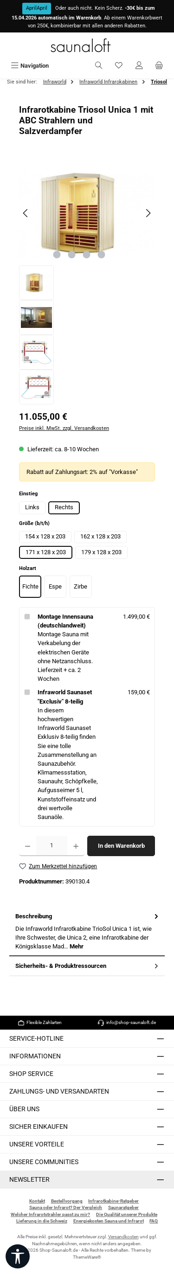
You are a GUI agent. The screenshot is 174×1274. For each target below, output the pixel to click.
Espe (55, 586)
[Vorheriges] (26, 213)
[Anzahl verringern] (27, 846)
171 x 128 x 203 (46, 552)
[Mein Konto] (139, 65)
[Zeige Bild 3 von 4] (86, 254)
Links (32, 507)
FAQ (153, 1220)
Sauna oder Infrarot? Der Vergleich (65, 1207)
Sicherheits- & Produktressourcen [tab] (87, 966)
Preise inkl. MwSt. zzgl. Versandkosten (64, 428)
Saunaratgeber (123, 1207)
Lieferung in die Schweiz (41, 1220)
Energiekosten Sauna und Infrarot (108, 1220)
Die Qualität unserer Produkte (126, 1214)
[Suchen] (99, 65)
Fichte (30, 586)
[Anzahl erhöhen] (75, 846)
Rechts (64, 507)
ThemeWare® (87, 1257)
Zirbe (80, 586)
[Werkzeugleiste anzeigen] (18, 1256)
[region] (87, 282)
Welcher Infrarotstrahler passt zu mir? (50, 1214)
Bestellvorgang (67, 1201)
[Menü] (30, 65)
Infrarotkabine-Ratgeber (113, 1201)
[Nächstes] (148, 213)
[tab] (87, 931)
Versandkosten (123, 1236)
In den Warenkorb (121, 845)
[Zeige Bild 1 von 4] (57, 254)
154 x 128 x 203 (45, 536)
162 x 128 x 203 (100, 536)
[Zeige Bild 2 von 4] (72, 254)
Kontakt (37, 1201)
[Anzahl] (52, 846)
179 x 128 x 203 (101, 552)
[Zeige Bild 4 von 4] (101, 254)
